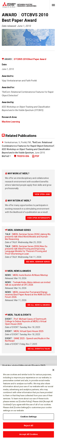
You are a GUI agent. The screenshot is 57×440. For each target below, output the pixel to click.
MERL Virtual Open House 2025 (28, 331)
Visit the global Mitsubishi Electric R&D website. (23, 367)
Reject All (28, 427)
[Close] (53, 371)
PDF (35, 156)
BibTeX (6, 156)
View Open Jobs (42, 194)
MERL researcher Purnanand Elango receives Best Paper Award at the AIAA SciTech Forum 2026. (28, 294)
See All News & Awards (38, 305)
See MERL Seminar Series (38, 262)
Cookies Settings (28, 418)
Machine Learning (11, 121)
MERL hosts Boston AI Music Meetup (30, 275)
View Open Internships (38, 218)
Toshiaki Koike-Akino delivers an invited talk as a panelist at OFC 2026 (27, 283)
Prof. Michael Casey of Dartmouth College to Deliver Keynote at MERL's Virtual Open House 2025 (25, 321)
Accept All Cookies (28, 436)
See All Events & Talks (39, 349)
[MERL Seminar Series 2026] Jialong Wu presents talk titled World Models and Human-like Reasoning (27, 236)
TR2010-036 (21, 156)
